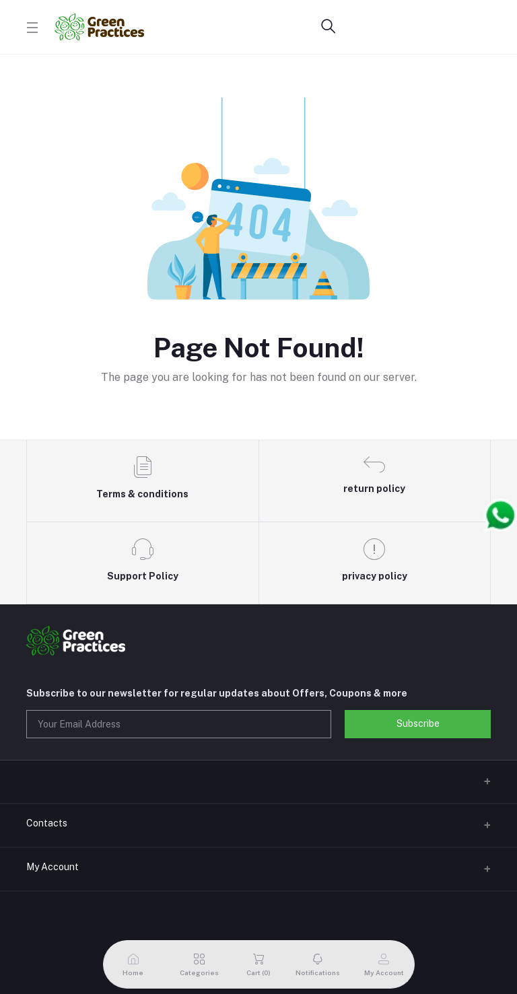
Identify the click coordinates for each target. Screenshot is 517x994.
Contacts (46, 823)
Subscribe (418, 723)
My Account (52, 866)
